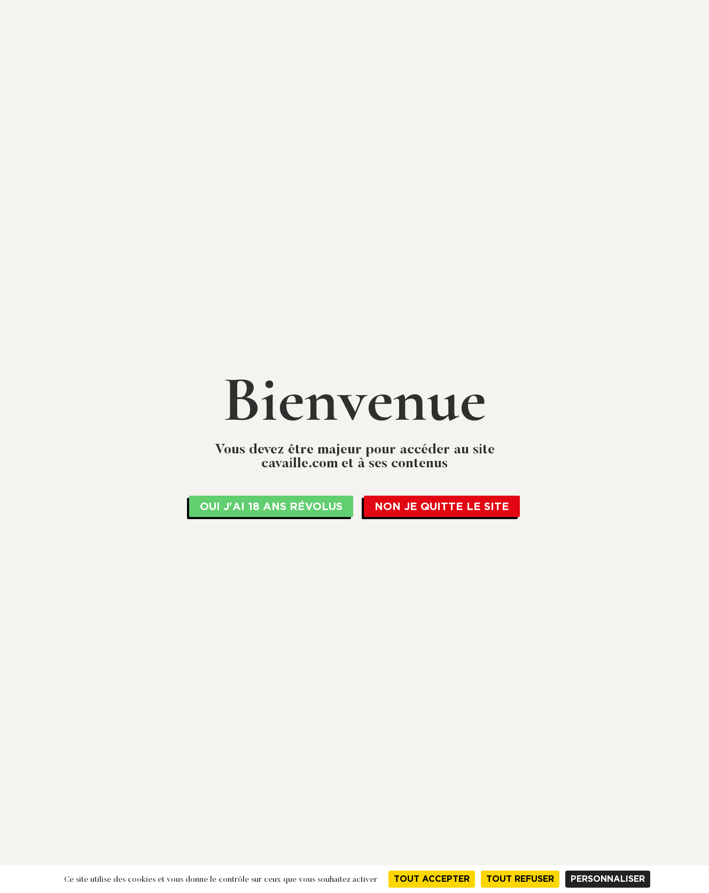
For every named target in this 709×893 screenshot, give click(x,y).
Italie (363, 111)
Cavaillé (246, 54)
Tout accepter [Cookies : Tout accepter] (432, 879)
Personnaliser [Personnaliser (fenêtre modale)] (608, 879)
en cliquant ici (471, 9)
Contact (642, 54)
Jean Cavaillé (152, 54)
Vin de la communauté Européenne (287, 111)
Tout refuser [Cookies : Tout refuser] (520, 879)
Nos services (448, 54)
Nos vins (515, 54)
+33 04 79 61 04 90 (622, 9)
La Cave (355, 54)
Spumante (397, 111)
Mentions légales (609, 733)
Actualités (578, 54)
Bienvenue (202, 111)
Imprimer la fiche (511, 598)
